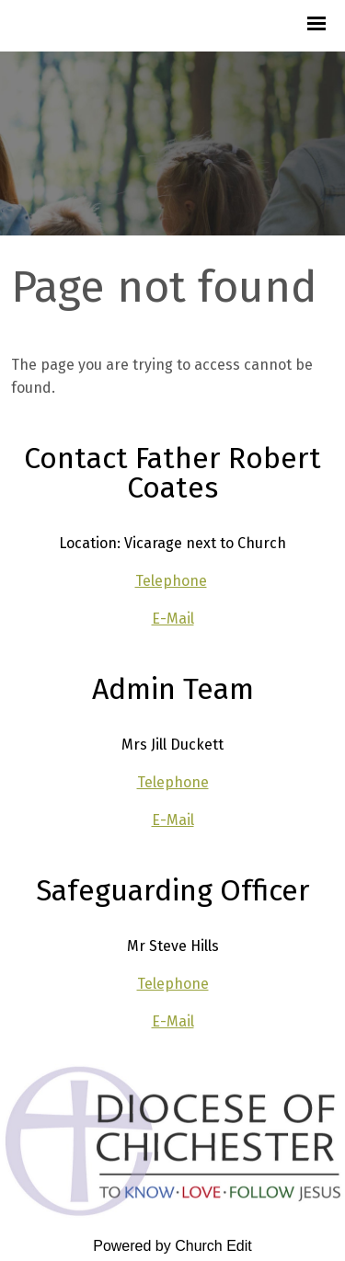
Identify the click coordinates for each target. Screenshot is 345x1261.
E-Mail (173, 618)
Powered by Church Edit (172, 1246)
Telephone (171, 581)
